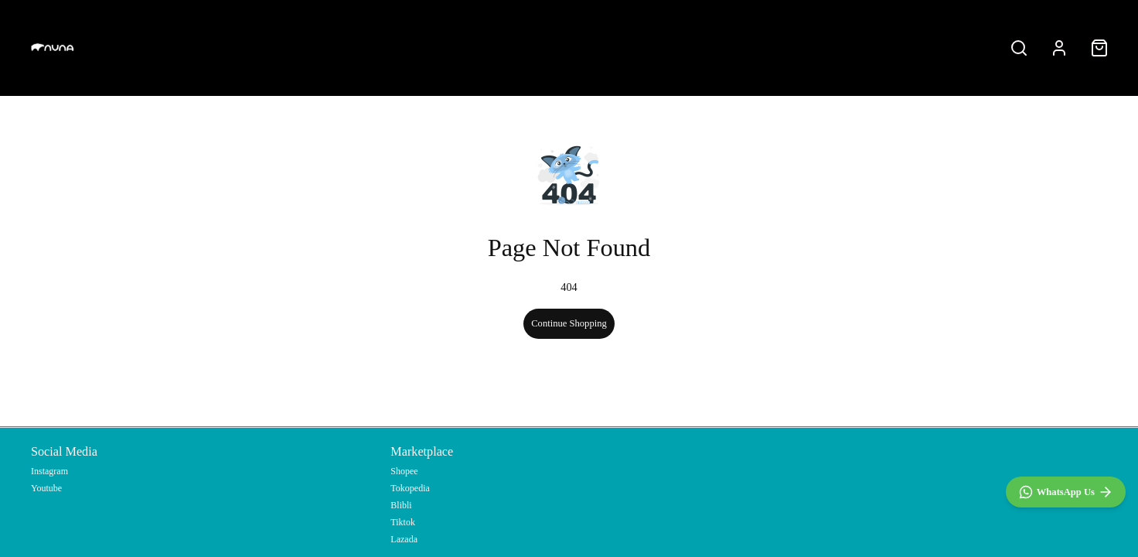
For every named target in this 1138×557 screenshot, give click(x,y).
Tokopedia (409, 488)
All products (569, 47)
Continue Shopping (569, 323)
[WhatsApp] (1066, 492)
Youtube (46, 488)
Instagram (49, 471)
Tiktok (402, 522)
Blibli (400, 505)
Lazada (403, 539)
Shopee (403, 471)
